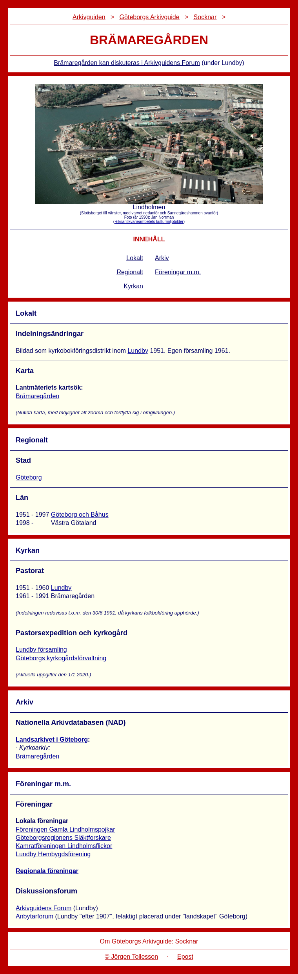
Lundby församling (41, 649)
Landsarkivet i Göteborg (52, 739)
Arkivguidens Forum (43, 908)
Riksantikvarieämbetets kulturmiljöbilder (149, 221)
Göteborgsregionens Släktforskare (63, 837)
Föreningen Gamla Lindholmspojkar (65, 829)
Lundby (137, 350)
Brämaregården (37, 396)
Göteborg (29, 477)
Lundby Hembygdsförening (53, 854)
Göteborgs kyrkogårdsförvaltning (61, 658)
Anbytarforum (34, 916)
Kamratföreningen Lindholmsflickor (64, 846)
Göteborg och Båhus (80, 514)
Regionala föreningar (47, 871)
